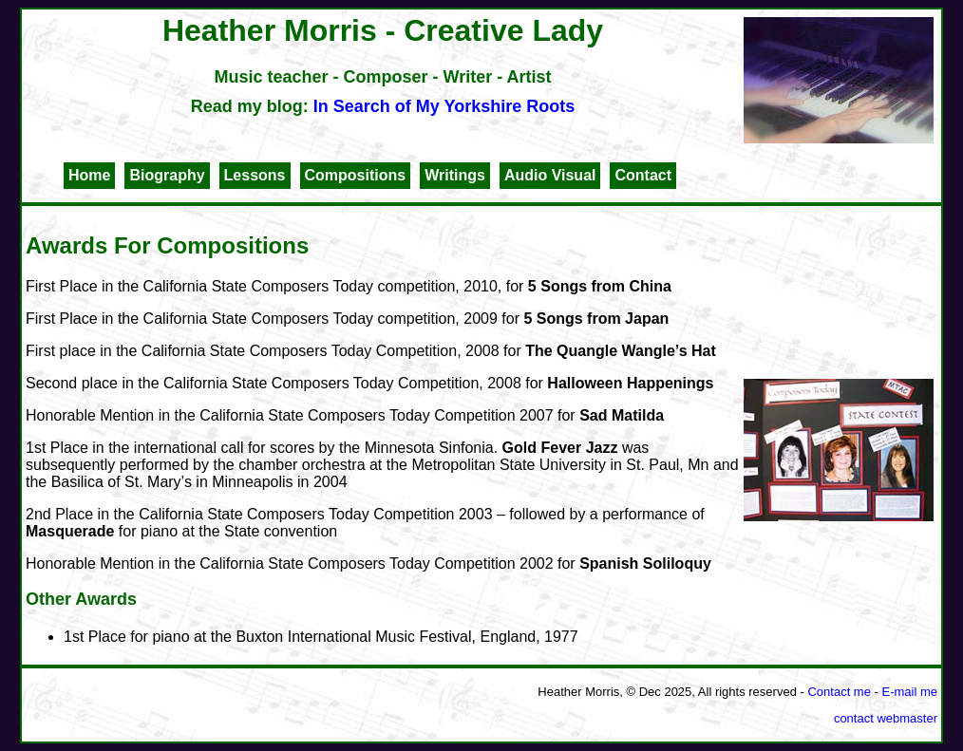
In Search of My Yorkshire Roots (444, 106)
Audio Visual (550, 175)
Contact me (838, 692)
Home (89, 175)
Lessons (255, 175)
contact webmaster (885, 718)
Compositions (355, 175)
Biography (166, 175)
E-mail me (909, 692)
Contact (642, 175)
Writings (455, 175)
